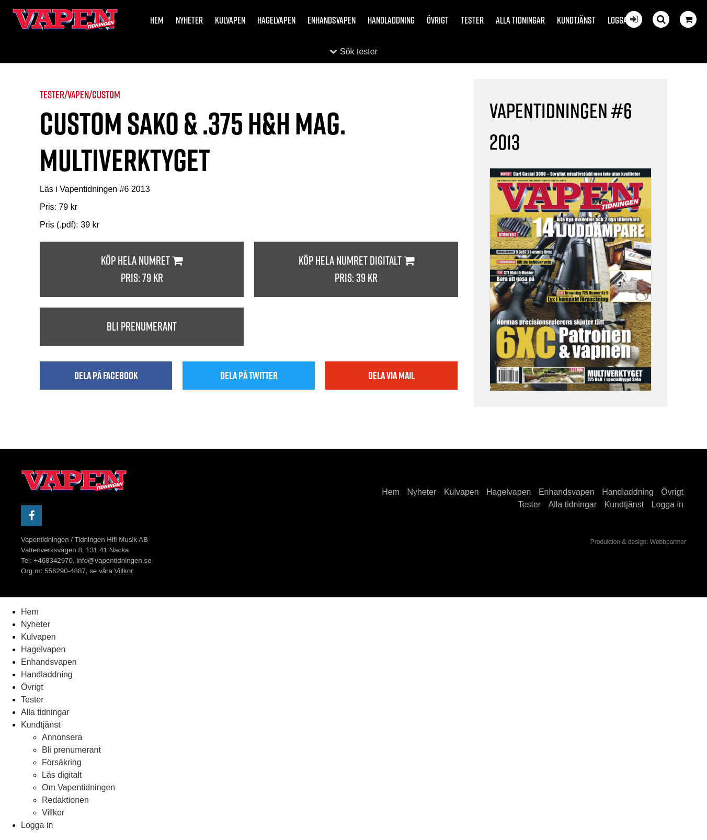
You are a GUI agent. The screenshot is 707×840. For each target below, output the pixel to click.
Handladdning (391, 20)
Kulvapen (230, 20)
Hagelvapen (276, 20)
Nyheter (189, 20)
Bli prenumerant (142, 326)
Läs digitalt (62, 774)
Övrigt (438, 20)
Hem (157, 20)
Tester (472, 20)
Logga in (621, 20)
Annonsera (62, 737)
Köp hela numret (141, 270)
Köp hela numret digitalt (356, 270)
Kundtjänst (576, 20)
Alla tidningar (520, 20)
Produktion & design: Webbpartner (638, 542)
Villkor (124, 571)
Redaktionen (65, 800)
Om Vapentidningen (78, 787)
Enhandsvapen (331, 20)
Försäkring (62, 762)
